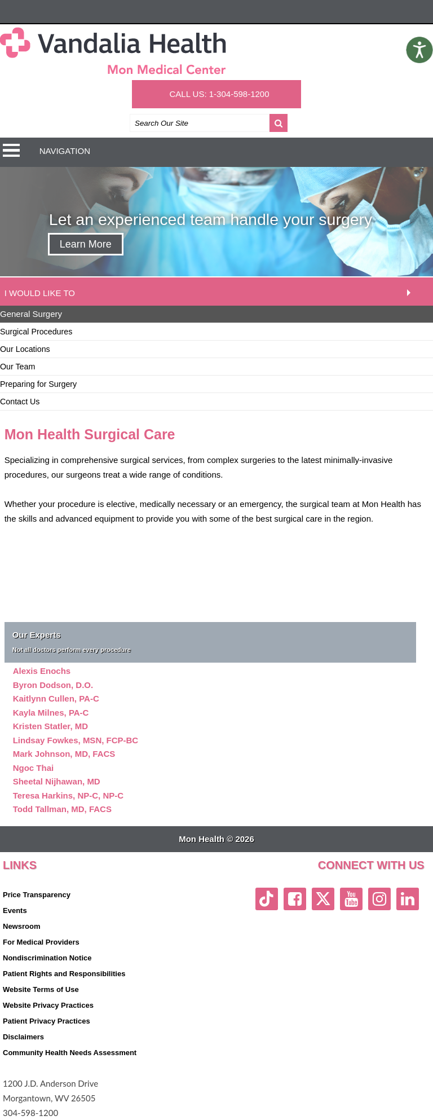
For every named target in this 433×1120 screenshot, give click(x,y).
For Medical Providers (41, 942)
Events (15, 910)
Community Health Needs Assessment (69, 1052)
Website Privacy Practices (48, 1005)
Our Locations (25, 349)
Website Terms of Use (41, 989)
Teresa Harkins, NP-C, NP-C (68, 795)
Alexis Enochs (42, 671)
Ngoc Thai (33, 768)
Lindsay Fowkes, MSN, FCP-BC (76, 740)
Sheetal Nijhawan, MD (56, 781)
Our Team (17, 366)
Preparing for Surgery (38, 384)
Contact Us (20, 401)
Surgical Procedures (36, 331)
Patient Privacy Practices (46, 1021)
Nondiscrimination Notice (47, 958)
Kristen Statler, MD (50, 726)
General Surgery (31, 314)
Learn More (86, 244)
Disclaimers (23, 1037)
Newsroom (21, 926)
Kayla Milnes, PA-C (51, 712)
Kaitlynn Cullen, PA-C (56, 698)
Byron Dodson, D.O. (53, 685)
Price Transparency (36, 894)
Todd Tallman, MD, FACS (62, 809)
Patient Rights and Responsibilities (64, 973)
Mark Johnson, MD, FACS (64, 754)
